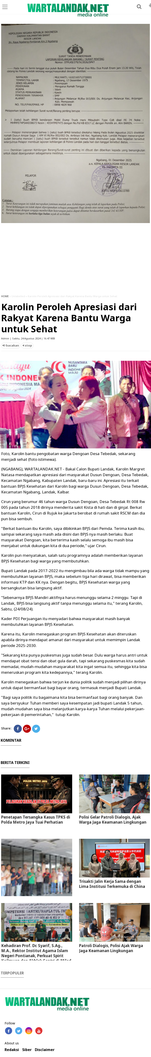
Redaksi (12, 1049)
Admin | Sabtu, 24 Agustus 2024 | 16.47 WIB (28, 338)
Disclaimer (45, 1049)
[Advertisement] (75, 256)
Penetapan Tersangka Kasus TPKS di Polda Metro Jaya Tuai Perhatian (35, 819)
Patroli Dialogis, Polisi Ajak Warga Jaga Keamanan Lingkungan (111, 948)
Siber (27, 1049)
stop (27, 345)
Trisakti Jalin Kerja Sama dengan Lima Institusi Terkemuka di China (112, 884)
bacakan (11, 345)
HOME (5, 296)
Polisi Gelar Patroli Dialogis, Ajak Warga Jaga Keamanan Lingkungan (112, 819)
